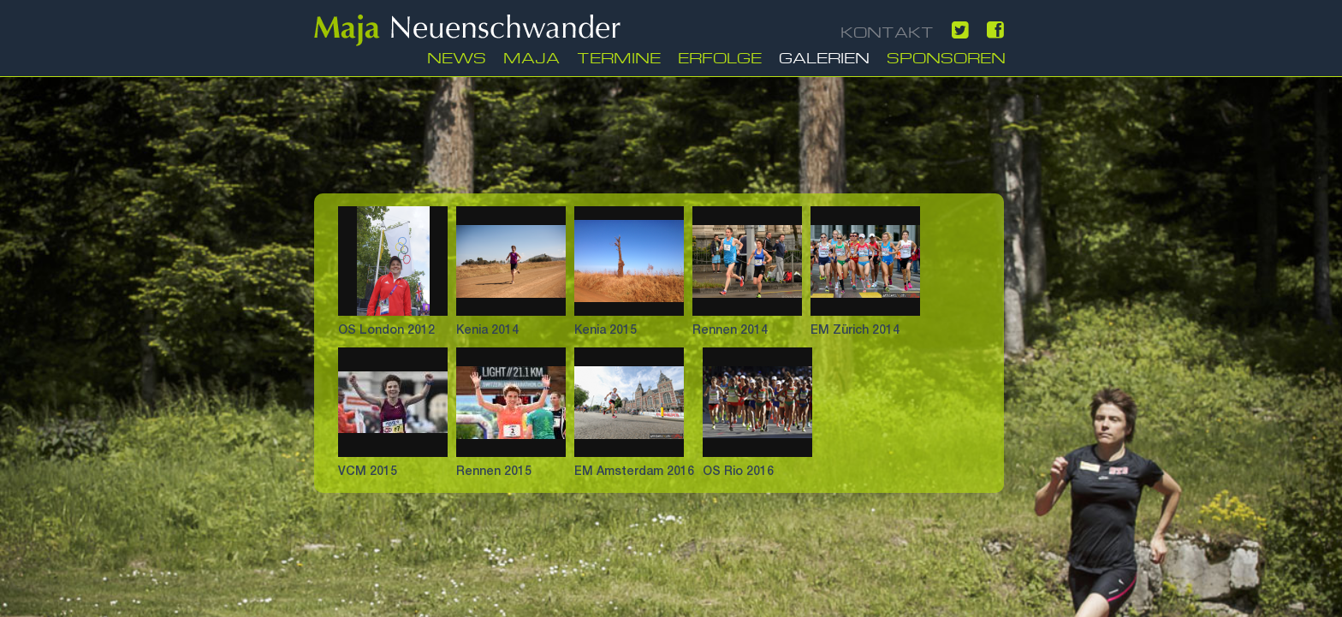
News (456, 56)
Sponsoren (946, 56)
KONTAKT (887, 30)
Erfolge (720, 56)
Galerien (824, 56)
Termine (619, 56)
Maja (531, 56)
